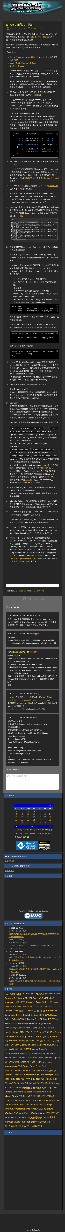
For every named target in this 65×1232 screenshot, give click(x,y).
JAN (18, 830)
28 (50, 820)
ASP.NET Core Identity (40, 37)
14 (50, 814)
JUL (26, 833)
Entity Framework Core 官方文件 (24, 57)
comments (39, 591)
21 (50, 817)
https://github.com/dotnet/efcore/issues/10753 (26, 709)
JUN (18, 833)
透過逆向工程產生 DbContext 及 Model (42, 178)
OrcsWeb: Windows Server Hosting (33, 911)
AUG (33, 833)
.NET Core (18, 591)
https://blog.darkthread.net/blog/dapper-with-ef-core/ (28, 700)
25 (34, 820)
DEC (26, 837)
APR (41, 830)
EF (25, 591)
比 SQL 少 (27, 480)
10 (28, 814)
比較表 (37, 95)
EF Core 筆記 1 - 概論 (19, 24)
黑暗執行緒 (9, 861)
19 (40, 817)
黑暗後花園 (9, 871)
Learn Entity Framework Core (23, 63)
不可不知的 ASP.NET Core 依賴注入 (39, 327)
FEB (26, 830)
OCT (48, 833)
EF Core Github (17, 66)
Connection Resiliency (32, 247)
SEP (41, 833)
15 (16, 817)
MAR (33, 830)
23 (22, 820)
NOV (18, 837)
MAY (48, 830)
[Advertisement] (35, 569)
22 (16, 820)
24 (28, 820)
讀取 (44, 202)
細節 (22, 216)
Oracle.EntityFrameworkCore (22, 558)
